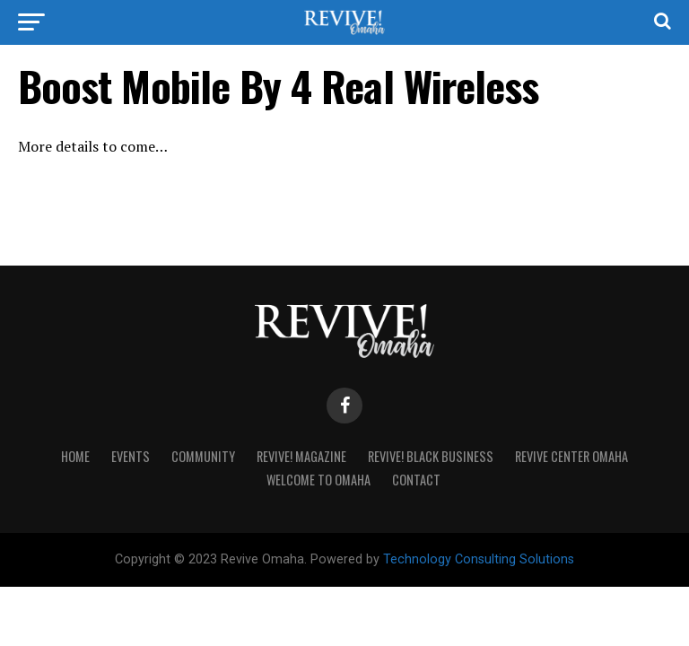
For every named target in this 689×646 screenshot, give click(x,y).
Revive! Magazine (301, 456)
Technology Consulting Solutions (478, 559)
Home (75, 456)
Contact (416, 479)
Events (130, 456)
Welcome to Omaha (318, 479)
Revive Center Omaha (571, 456)
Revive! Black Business (430, 456)
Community (203, 456)
